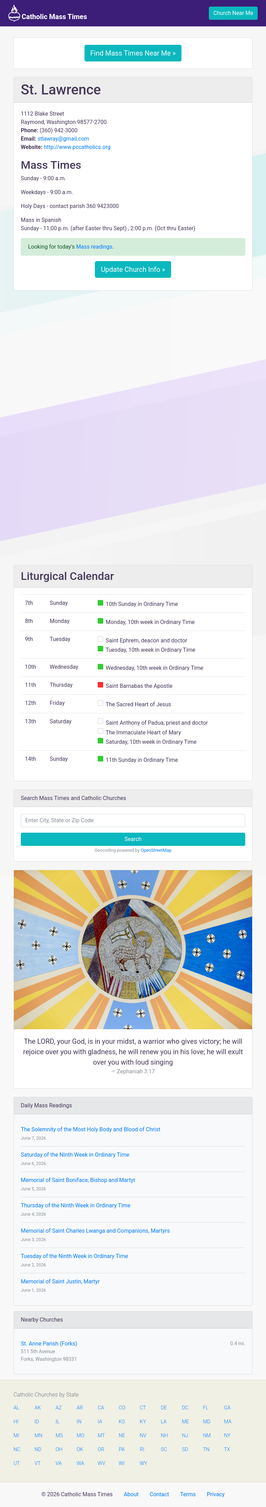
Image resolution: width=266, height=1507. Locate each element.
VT (38, 1463)
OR (101, 1449)
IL (58, 1422)
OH (59, 1449)
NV (143, 1436)
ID (37, 1422)
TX (227, 1449)
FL (206, 1408)
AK (38, 1408)
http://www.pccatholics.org (77, 147)
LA (164, 1422)
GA (227, 1408)
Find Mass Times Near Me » (133, 53)
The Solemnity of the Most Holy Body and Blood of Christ (90, 1129)
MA (227, 1422)
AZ (59, 1408)
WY (143, 1463)
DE (164, 1408)
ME (185, 1422)
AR (80, 1408)
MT (101, 1436)
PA (122, 1449)
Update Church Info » (133, 269)
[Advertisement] (133, 347)
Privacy (216, 1494)
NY (227, 1436)
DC (185, 1408)
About (131, 1494)
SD (185, 1449)
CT (143, 1408)
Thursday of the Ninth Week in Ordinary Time (76, 1205)
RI (142, 1449)
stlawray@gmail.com (63, 138)
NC (17, 1449)
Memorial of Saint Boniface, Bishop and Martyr (78, 1180)
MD (206, 1422)
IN (79, 1422)
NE (122, 1436)
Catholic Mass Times (47, 13)
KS (122, 1422)
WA (80, 1463)
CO (122, 1408)
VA (59, 1463)
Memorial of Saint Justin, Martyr (60, 1281)
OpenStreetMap (156, 850)
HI (16, 1422)
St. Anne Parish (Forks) (49, 1343)
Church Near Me (233, 13)
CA (101, 1408)
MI (16, 1436)
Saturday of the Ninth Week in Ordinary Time (75, 1154)
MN (38, 1436)
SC (164, 1449)
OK (80, 1449)
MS (59, 1436)
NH (164, 1436)
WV (101, 1463)
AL (16, 1408)
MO (80, 1436)
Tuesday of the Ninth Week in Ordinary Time (74, 1256)
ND (38, 1449)
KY (143, 1422)
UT (17, 1463)
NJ (185, 1436)
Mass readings (94, 246)
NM (206, 1436)
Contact (159, 1494)
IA (100, 1422)
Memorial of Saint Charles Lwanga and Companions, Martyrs (95, 1230)
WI (122, 1463)
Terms (188, 1494)
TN (206, 1449)
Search (132, 839)
